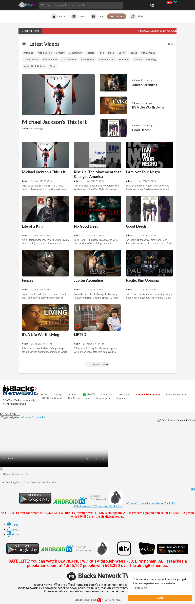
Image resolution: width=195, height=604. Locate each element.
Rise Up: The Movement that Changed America (97, 174)
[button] (154, 5)
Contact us (124, 394)
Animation (28, 53)
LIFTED (80, 334)
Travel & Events (31, 59)
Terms (44, 394)
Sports (122, 53)
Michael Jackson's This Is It (44, 172)
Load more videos (97, 364)
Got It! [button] (160, 598)
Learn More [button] (140, 587)
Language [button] (103, 398)
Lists (97, 16)
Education (124, 59)
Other (52, 66)
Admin (25, 181)
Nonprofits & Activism (34, 66)
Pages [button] (120, 398)
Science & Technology (144, 59)
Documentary (75, 53)
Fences (27, 280)
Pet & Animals (148, 53)
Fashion (90, 53)
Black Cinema (50, 59)
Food (101, 53)
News (78, 16)
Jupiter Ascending (88, 280)
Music (137, 16)
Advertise (106, 394)
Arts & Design (45, 53)
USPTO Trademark (52, 398)
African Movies (68, 59)
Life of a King (32, 226)
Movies (133, 53)
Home (58, 16)
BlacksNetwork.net (176, 394)
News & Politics (107, 59)
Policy (57, 394)
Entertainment (87, 59)
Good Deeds (136, 226)
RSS (170, 44)
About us (72, 394)
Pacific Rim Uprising (142, 280)
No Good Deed (86, 226)
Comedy (60, 53)
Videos (116, 16)
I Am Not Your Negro (143, 172)
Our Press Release (79, 398)
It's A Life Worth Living (40, 334)
